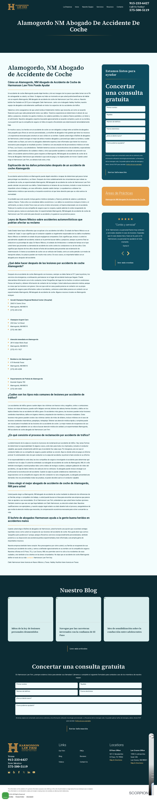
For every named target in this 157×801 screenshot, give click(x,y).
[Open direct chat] (145, 734)
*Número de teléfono (113, 121)
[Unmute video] (120, 734)
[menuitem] (125, 198)
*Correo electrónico (112, 129)
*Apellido (109, 114)
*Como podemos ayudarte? (115, 143)
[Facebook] (19, 772)
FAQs (82, 751)
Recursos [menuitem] (110, 7)
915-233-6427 (139, 3)
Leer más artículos (78, 648)
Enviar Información (117, 172)
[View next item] (128, 253)
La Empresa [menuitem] (67, 7)
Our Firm (62, 751)
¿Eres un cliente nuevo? (114, 136)
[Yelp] (14, 772)
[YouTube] (34, 772)
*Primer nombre (111, 107)
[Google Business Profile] (9, 772)
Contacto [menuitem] (120, 7)
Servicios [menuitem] (100, 7)
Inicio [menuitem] (77, 7)
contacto (30, 558)
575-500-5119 (139, 10)
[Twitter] (24, 772)
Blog (60, 756)
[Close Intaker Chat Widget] (150, 734)
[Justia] (39, 772)
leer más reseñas (125, 262)
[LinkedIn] (29, 772)
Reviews (83, 756)
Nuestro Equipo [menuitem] (87, 7)
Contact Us (84, 762)
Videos (61, 762)
